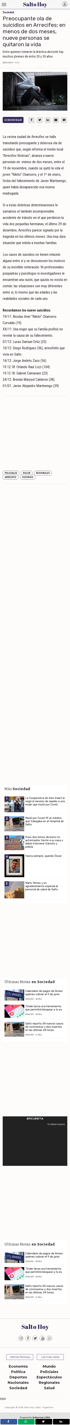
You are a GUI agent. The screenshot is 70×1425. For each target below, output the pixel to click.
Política (18, 1372)
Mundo (49, 1366)
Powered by (35, 1417)
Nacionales (18, 1382)
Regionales (43, 473)
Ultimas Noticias (20, 1357)
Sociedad (18, 1388)
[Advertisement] (33, 433)
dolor (26, 473)
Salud (49, 1388)
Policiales (11, 473)
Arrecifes (10, 477)
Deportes (18, 1377)
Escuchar (13, 120)
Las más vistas (50, 1357)
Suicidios (27, 477)
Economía (18, 1366)
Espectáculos (49, 1377)
